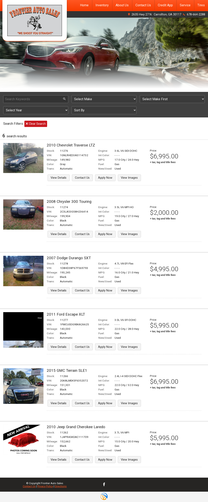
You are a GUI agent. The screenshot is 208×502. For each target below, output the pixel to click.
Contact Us (82, 178)
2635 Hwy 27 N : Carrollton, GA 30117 (156, 14)
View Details (58, 178)
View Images (129, 178)
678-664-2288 (196, 14)
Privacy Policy (45, 486)
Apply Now (105, 178)
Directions (61, 486)
